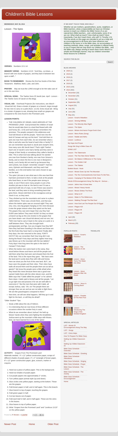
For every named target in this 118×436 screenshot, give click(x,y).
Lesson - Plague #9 (75, 210)
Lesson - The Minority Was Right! (80, 124)
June (70, 112)
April (70, 217)
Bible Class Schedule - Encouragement (72, 377)
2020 (68, 71)
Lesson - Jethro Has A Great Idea (80, 184)
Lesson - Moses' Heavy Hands (79, 187)
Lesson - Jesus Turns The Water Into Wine (80, 261)
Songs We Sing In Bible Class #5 (80, 146)
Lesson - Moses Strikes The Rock (80, 191)
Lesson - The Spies (75, 127)
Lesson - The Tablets (75, 165)
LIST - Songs (68, 330)
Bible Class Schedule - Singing (75, 361)
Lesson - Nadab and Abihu (77, 137)
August (71, 105)
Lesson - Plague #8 (75, 213)
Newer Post (10, 424)
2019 (68, 74)
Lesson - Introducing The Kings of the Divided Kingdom (80, 311)
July (70, 109)
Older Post (53, 424)
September (72, 102)
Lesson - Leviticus (74, 140)
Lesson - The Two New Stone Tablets (81, 156)
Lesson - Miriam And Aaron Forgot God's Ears (84, 130)
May (70, 115)
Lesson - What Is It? (75, 194)
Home (32, 424)
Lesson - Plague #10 (75, 207)
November (72, 96)
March (70, 220)
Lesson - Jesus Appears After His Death (80, 273)
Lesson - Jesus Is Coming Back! (80, 284)
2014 (68, 90)
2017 (68, 80)
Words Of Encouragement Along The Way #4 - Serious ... (88, 181)
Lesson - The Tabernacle (77, 153)
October (71, 99)
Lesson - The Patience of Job (79, 248)
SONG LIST (72, 149)
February (71, 223)
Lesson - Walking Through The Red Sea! (82, 200)
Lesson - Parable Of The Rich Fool (80, 296)
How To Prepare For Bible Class (75, 336)
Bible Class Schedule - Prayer (74, 364)
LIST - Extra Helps (70, 333)
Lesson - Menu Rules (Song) (78, 134)
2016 (68, 83)
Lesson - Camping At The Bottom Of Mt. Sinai (84, 178)
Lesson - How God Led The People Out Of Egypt (85, 203)
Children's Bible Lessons (29, 14)
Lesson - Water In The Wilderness (80, 197)
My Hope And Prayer (75, 143)
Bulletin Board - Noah (75, 168)
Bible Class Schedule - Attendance (72, 357)
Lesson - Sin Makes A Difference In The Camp (84, 159)
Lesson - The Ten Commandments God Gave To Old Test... (89, 175)
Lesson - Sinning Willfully (77, 121)
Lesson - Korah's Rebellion (77, 118)
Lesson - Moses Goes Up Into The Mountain (84, 172)
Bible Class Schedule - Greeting (75, 353)
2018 (68, 77)
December (72, 93)
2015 (68, 87)
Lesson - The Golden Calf (77, 162)
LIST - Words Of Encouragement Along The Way (75, 326)
